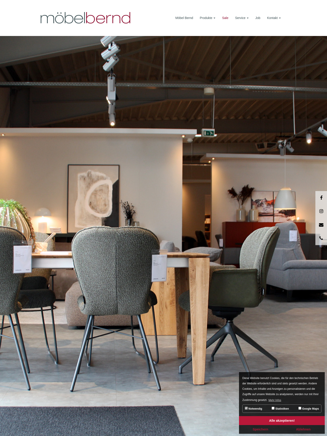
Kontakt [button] (274, 18)
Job (257, 18)
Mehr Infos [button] (274, 400)
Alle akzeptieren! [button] (282, 420)
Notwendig (253, 408)
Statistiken (280, 408)
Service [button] (242, 18)
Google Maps (308, 408)
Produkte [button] (208, 18)
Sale (225, 18)
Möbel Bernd (184, 18)
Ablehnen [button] (303, 429)
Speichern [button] (260, 429)
